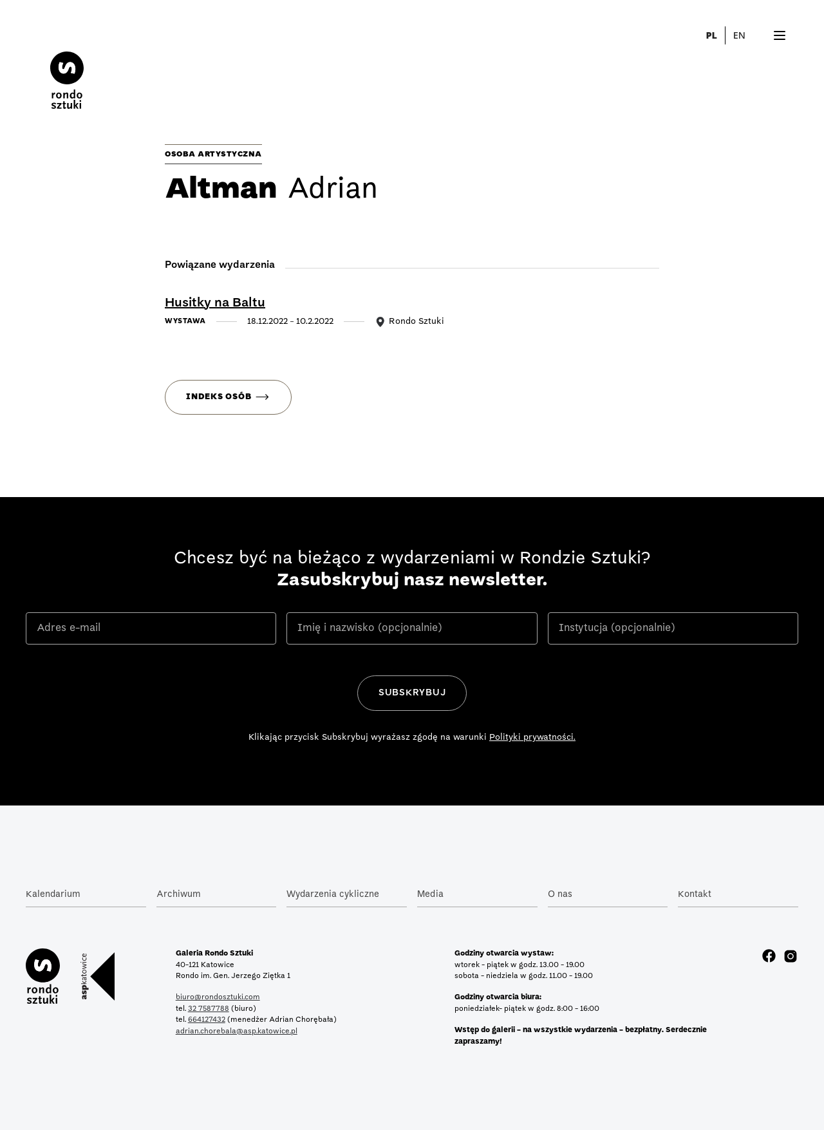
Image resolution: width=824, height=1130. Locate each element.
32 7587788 (208, 1009)
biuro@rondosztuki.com (218, 997)
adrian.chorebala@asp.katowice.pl (236, 1031)
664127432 (206, 1020)
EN (739, 35)
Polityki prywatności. (532, 737)
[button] (747, 35)
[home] (67, 70)
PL (711, 35)
